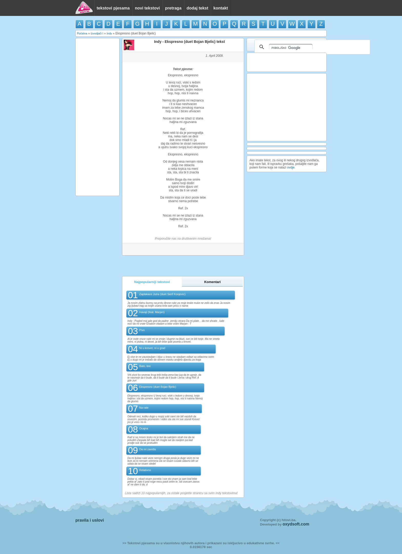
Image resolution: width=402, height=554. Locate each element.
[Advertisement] (97, 117)
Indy (109, 33)
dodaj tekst (197, 8)
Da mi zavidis (147, 449)
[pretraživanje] (291, 47)
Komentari (212, 282)
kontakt (220, 8)
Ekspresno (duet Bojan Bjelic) (157, 386)
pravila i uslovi (89, 520)
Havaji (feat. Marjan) (152, 312)
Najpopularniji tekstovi (152, 282)
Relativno (145, 470)
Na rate (143, 407)
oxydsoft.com (296, 524)
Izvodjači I (97, 33)
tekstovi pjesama (113, 8)
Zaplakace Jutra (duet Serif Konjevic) (162, 294)
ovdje (291, 167)
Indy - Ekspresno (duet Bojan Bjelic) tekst (189, 42)
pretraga (173, 8)
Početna (82, 33)
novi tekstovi (147, 8)
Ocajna (143, 428)
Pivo (142, 330)
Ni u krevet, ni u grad (152, 348)
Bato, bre (145, 366)
